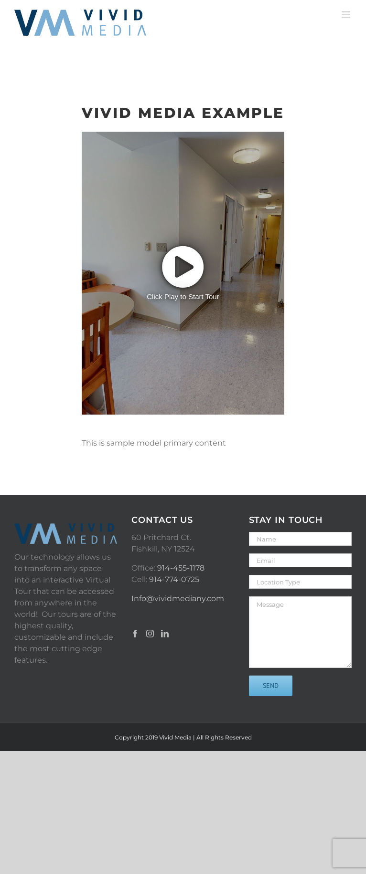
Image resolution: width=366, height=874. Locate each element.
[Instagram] (150, 633)
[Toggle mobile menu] (347, 15)
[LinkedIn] (165, 633)
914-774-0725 (174, 579)
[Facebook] (135, 633)
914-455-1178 (181, 567)
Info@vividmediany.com (177, 598)
